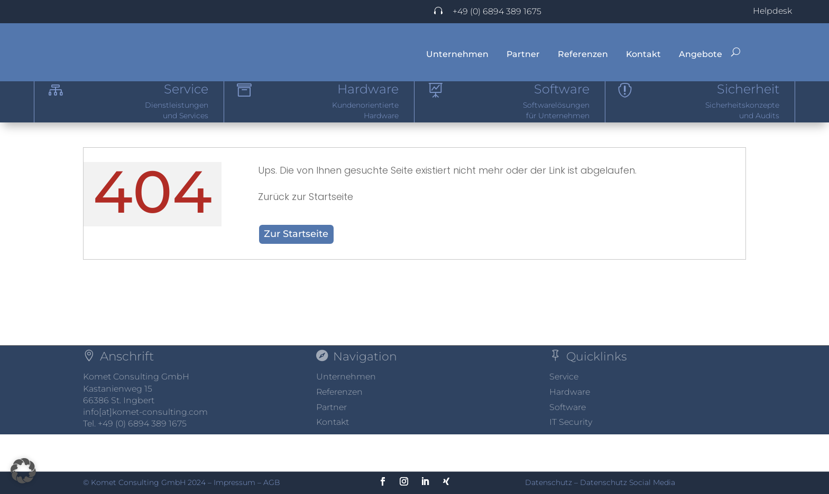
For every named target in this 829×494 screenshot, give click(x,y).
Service (563, 413)
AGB (271, 482)
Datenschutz (548, 482)
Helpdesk (772, 11)
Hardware (569, 429)
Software (567, 444)
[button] (23, 471)
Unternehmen (457, 54)
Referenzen (583, 54)
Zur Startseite (296, 270)
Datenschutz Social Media (627, 482)
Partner (523, 54)
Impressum (234, 482)
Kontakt (643, 54)
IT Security (570, 459)
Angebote (700, 54)
